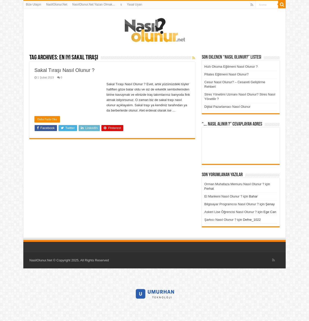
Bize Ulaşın (33, 4)
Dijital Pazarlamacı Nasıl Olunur (227, 107)
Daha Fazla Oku (47, 119)
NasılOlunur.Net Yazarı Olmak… (93, 4)
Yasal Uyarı (134, 4)
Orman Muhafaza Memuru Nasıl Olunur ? (234, 184)
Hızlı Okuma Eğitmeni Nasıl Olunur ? (231, 66)
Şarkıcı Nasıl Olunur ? (220, 220)
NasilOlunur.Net (56, 4)
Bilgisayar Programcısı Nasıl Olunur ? (231, 204)
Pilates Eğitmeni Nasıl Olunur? (226, 74)
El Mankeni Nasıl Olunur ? (223, 196)
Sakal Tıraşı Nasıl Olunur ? (64, 70)
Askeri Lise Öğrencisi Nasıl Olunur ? (230, 212)
